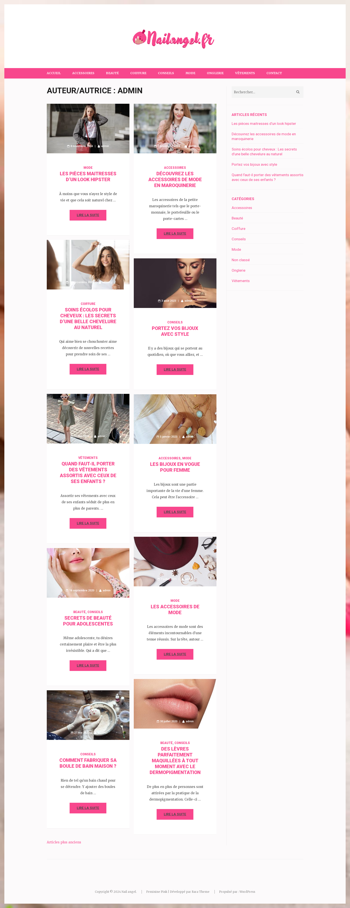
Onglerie (215, 73)
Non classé (241, 260)
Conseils (166, 73)
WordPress (247, 892)
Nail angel (129, 892)
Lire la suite (88, 215)
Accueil (54, 73)
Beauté (112, 73)
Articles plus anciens (64, 842)
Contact (274, 73)
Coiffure (138, 73)
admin (105, 146)
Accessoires (83, 73)
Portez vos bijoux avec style (254, 164)
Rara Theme (200, 892)
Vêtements (245, 73)
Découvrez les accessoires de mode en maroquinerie (175, 179)
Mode (190, 73)
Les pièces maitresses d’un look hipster (264, 123)
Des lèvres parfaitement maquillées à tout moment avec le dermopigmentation (175, 760)
